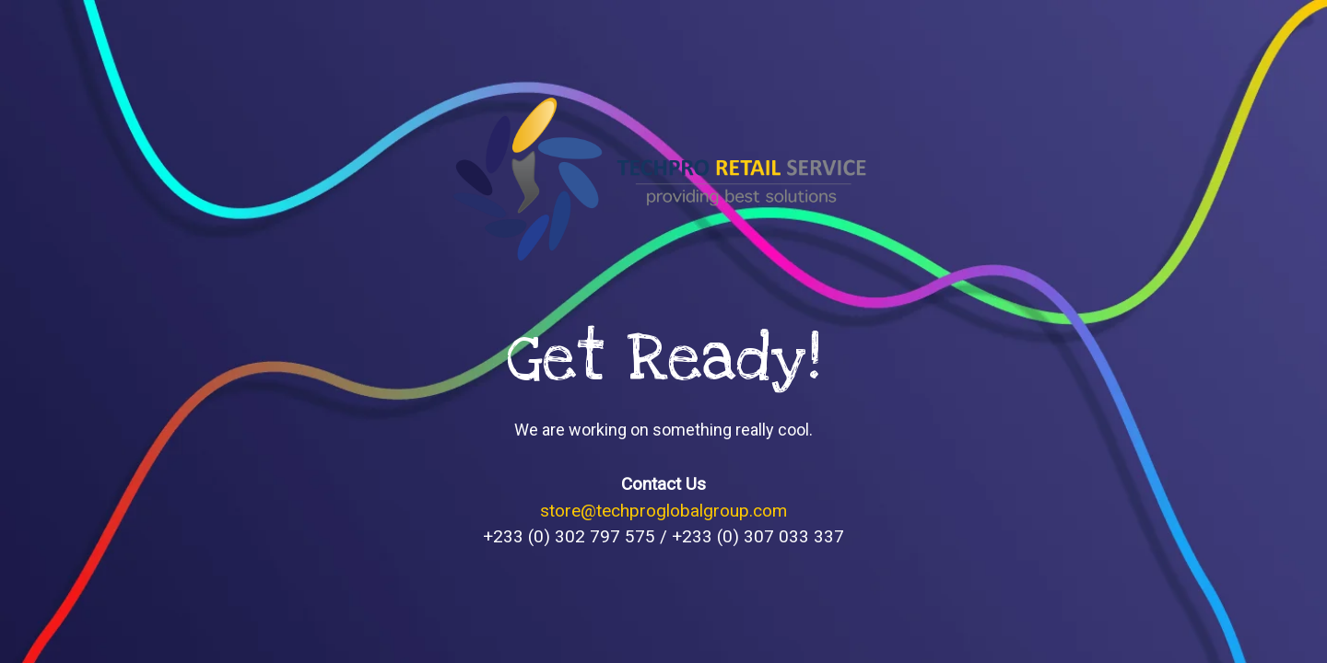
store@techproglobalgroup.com (663, 510)
